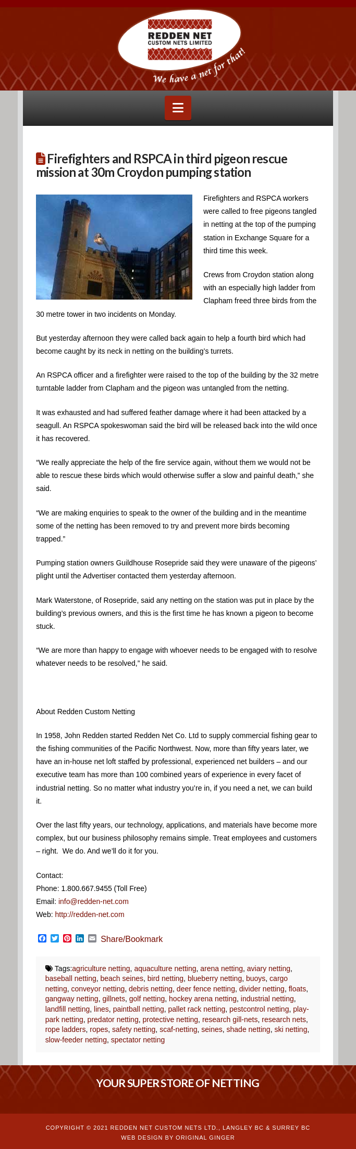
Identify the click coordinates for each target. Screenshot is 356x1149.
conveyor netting (98, 989)
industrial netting (267, 999)
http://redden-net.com (89, 914)
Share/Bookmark (132, 939)
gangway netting (72, 999)
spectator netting (138, 1040)
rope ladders (65, 1029)
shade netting (249, 1029)
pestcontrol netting (259, 1009)
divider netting (262, 989)
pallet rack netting (197, 1009)
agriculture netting (101, 968)
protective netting (170, 1019)
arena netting (221, 968)
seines (211, 1029)
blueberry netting (215, 978)
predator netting (113, 1019)
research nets (284, 1019)
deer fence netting (206, 989)
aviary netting (268, 968)
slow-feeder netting (76, 1040)
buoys (255, 978)
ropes (99, 1029)
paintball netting (138, 1009)
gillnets (113, 999)
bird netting (165, 978)
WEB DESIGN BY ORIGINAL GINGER (178, 1137)
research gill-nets (230, 1019)
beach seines (122, 978)
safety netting (133, 1029)
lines (101, 1009)
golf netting (147, 999)
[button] (178, 108)
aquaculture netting (165, 968)
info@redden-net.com (93, 901)
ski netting (290, 1029)
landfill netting (67, 1009)
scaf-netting (178, 1029)
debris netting (151, 989)
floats (297, 989)
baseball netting (70, 978)
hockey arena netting (203, 999)
